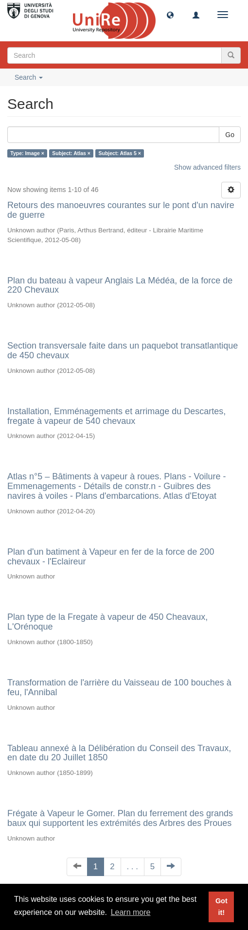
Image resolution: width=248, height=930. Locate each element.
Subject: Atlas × (71, 153)
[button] (170, 14)
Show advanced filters (207, 167)
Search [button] (29, 77)
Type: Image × (27, 153)
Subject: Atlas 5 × (120, 153)
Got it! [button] (221, 906)
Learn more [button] (131, 912)
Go (229, 135)
